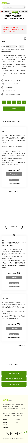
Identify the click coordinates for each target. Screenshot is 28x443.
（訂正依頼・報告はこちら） (6, 51)
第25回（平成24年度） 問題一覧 (14, 378)
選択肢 (3, 46)
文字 (17, 46)
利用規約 (5, 425)
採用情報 (5, 422)
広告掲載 (18, 419)
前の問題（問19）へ (14, 373)
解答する (14, 108)
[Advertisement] (14, 206)
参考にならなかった (14, 179)
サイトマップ (6, 427)
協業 (17, 422)
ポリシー (18, 425)
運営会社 (5, 419)
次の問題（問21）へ (14, 384)
